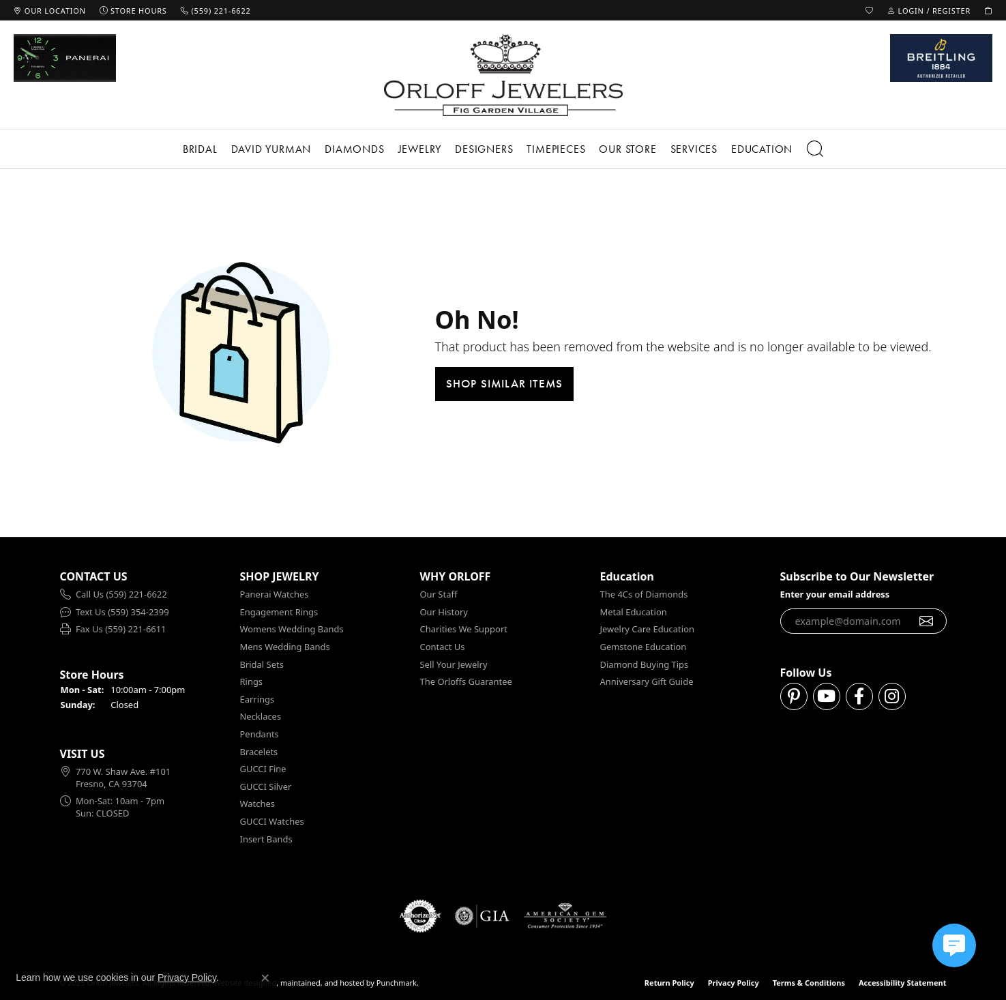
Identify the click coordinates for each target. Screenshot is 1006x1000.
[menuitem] (143, 595)
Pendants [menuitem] (259, 734)
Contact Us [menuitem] (442, 647)
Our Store (627, 149)
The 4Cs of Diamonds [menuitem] (644, 594)
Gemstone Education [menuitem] (643, 647)
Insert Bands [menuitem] (266, 839)
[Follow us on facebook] (859, 697)
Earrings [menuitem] (257, 699)
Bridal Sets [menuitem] (262, 665)
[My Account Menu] (929, 10)
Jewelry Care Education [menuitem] (647, 630)
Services (693, 149)
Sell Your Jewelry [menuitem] (454, 665)
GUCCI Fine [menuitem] (263, 769)
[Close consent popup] (265, 978)
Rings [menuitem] (251, 682)
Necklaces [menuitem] (261, 717)
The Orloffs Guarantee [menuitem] (466, 682)
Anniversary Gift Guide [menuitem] (647, 682)
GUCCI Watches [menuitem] (272, 821)
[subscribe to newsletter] (926, 621)
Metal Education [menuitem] (633, 612)
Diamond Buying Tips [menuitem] (644, 665)
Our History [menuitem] (444, 612)
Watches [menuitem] (257, 804)
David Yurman (271, 149)
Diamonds (354, 149)
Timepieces (556, 149)
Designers (484, 149)
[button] (143, 576)
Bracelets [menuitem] (259, 752)
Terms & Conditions (809, 982)
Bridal (200, 149)
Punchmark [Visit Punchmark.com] (396, 982)
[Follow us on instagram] (892, 697)
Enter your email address (835, 594)
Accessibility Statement (903, 982)
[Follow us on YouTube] (826, 697)
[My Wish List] (870, 10)
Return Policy (669, 982)
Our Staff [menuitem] (439, 594)
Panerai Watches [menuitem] (274, 594)
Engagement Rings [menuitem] (279, 612)
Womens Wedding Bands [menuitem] (292, 630)
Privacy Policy (733, 982)
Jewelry (420, 149)
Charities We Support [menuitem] (463, 630)
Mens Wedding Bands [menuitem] (285, 647)
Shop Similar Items (504, 383)
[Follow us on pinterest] (794, 697)
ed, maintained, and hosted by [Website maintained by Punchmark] (320, 982)
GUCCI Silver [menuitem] (266, 787)
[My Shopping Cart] (988, 10)
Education (762, 149)
